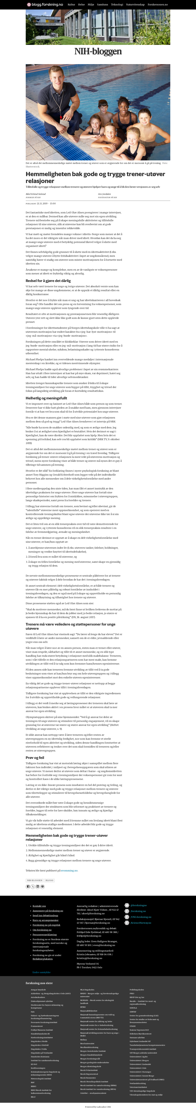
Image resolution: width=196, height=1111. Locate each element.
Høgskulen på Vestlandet (42, 1053)
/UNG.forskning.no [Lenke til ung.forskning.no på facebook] (141, 917)
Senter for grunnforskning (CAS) (144, 1015)
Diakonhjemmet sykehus (42, 1001)
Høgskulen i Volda (39, 1049)
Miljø (91, 4)
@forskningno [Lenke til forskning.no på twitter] (139, 905)
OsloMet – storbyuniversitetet (93, 1093)
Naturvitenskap (135, 4)
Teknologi (117, 4)
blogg (49, 880)
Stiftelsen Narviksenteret (140, 1034)
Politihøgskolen (137, 990)
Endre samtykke (41, 972)
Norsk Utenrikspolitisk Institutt (94, 1081)
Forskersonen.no (158, 4)
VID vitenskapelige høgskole (142, 1091)
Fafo (33, 1012)
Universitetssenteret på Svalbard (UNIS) (147, 1079)
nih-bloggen (34, 880)
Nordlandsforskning (89, 1047)
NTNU (83, 1007)
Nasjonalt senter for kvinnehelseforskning (99, 1029)
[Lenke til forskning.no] (43, 3)
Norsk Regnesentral (89, 1074)
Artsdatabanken (38, 997)
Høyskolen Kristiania (40, 1057)
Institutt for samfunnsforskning (45, 1060)
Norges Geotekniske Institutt (93, 1051)
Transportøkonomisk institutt (143, 1049)
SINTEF (133, 1012)
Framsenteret (37, 1026)
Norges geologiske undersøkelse (94, 1062)
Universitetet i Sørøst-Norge (142, 1076)
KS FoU (34, 1064)
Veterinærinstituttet (138, 1087)
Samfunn (102, 4)
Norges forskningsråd (90, 1059)
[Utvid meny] (27, 14)
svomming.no (69, 870)
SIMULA (133, 1008)
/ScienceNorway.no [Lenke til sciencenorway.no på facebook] (141, 922)
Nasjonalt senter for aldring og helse (96, 1021)
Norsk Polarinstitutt (89, 1070)
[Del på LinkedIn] (37, 886)
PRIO (132, 993)
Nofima (83, 1040)
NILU (33, 1097)
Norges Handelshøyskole (91, 1055)
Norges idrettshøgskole (90, 1066)
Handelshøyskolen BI (40, 1034)
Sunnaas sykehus (137, 1037)
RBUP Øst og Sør (137, 997)
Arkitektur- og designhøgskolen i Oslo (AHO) (51, 993)
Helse (81, 4)
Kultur (71, 4)
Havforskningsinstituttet (42, 1037)
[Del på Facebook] (28, 886)
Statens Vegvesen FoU (139, 1030)
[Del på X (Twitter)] (32, 886)
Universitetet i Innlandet (140, 1064)
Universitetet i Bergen (139, 1060)
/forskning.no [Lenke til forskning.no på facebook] (138, 911)
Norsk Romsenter (88, 1078)
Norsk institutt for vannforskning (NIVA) (98, 1089)
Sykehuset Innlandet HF (140, 1041)
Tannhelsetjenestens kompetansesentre (147, 1045)
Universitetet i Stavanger (140, 1072)
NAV (33, 1082)
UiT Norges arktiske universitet (143, 1053)
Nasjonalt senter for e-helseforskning (96, 1025)
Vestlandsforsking (138, 1083)
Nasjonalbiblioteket (88, 1011)
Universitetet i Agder (139, 1057)
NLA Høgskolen (87, 990)
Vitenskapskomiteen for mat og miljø (146, 1095)
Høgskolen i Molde (39, 1041)
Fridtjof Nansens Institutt (42, 1030)
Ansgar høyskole (38, 990)
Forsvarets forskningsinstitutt (44, 1022)
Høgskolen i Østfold (39, 1045)
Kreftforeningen (38, 1068)
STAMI (133, 1026)
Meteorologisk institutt (41, 1079)
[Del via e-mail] (42, 886)
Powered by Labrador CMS (98, 1107)
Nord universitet (87, 1043)
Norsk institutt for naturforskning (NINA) (98, 1085)
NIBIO (33, 1086)
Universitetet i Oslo (138, 1068)
